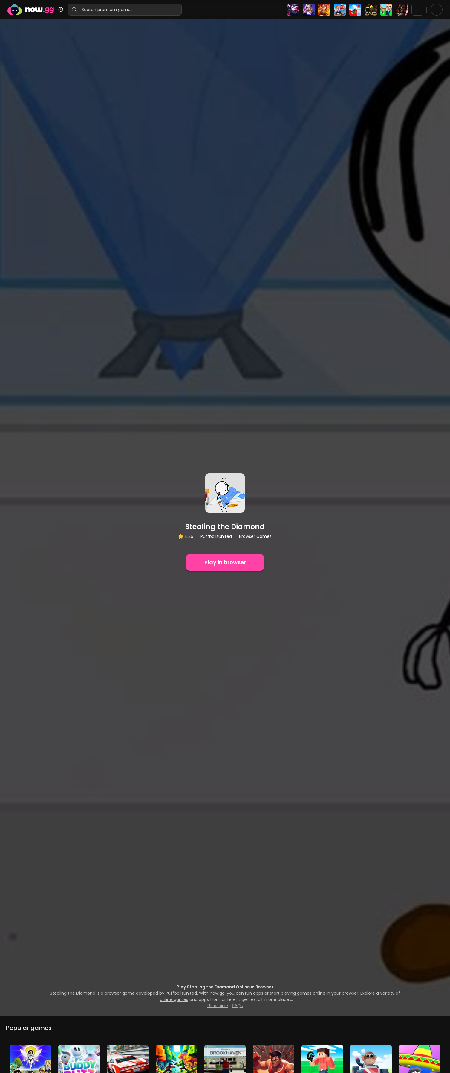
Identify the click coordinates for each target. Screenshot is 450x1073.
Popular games (29, 817)
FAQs (237, 794)
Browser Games (255, 431)
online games (174, 789)
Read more (217, 794)
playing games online (303, 782)
